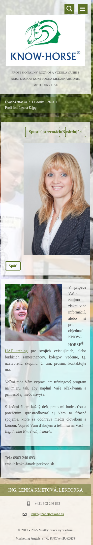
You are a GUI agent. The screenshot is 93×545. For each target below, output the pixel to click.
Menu (83, 9)
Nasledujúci (72, 132)
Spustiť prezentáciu (45, 132)
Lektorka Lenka (43, 102)
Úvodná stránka (16, 102)
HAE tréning (16, 351)
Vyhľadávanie (69, 9)
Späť (13, 266)
